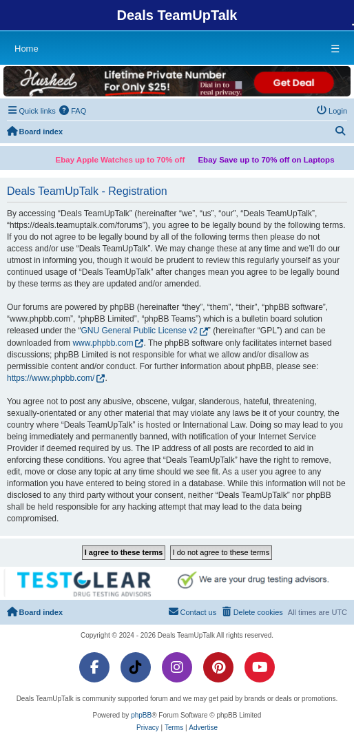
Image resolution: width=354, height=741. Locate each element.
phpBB (141, 715)
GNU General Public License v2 (139, 330)
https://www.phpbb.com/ (50, 378)
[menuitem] (73, 111)
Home (26, 48)
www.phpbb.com (102, 343)
